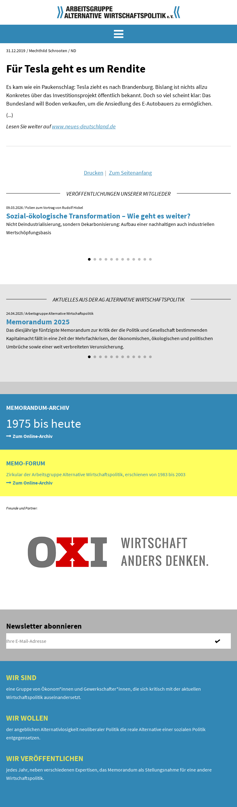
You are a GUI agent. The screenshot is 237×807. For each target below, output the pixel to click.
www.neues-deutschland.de (84, 126)
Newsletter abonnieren (44, 626)
